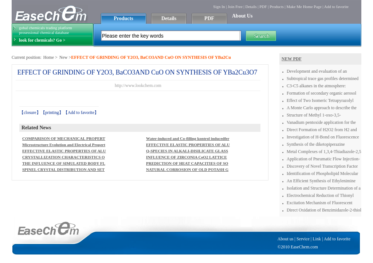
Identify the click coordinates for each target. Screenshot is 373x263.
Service (303, 238)
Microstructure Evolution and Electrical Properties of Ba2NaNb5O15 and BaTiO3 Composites (63, 145)
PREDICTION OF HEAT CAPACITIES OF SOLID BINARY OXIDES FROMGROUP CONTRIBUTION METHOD (187, 164)
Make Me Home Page (303, 6)
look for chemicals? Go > (42, 40)
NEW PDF (292, 58)
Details (250, 6)
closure (30, 112)
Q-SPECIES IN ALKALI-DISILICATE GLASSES (187, 151)
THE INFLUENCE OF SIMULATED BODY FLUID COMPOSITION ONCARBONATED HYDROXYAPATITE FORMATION (63, 164)
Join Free (235, 6)
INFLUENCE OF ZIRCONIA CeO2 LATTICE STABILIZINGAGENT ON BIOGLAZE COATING (188, 157)
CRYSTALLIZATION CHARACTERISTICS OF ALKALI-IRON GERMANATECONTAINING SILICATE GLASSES (63, 157)
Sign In (219, 6)
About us (286, 238)
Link (317, 238)
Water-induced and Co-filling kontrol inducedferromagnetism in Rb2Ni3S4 (187, 139)
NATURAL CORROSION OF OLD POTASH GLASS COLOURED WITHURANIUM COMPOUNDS (187, 170)
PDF (263, 6)
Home (48, 57)
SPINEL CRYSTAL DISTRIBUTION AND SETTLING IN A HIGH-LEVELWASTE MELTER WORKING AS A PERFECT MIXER (63, 170)
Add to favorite (336, 6)
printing (52, 112)
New (63, 57)
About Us (242, 16)
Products (277, 6)
